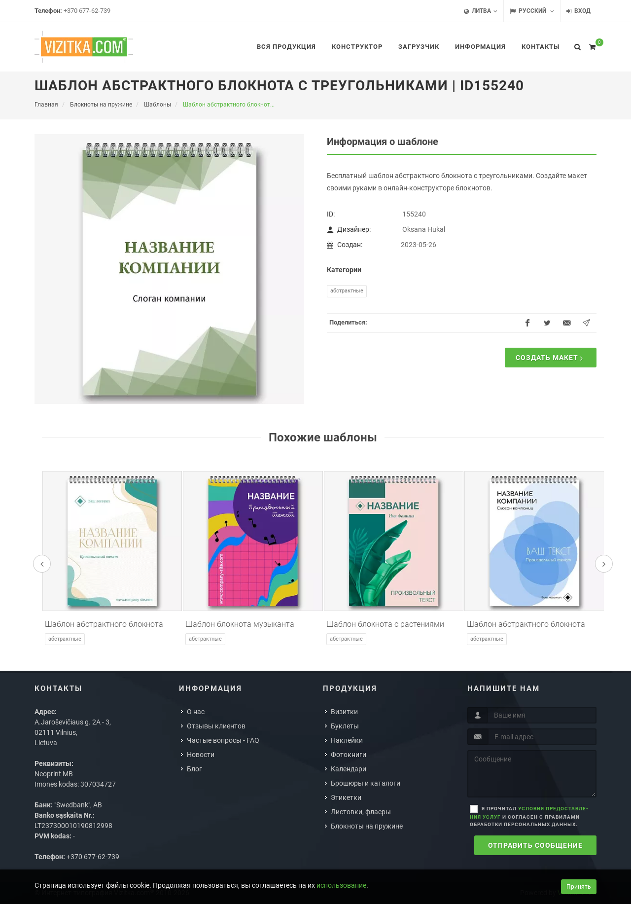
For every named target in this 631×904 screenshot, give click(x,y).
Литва (480, 11)
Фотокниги (348, 755)
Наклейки (347, 740)
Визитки (344, 712)
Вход (578, 11)
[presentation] (42, 564)
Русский (532, 11)
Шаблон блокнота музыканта (239, 624)
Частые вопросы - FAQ (223, 740)
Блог (194, 769)
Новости (200, 755)
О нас (196, 712)
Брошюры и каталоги (365, 783)
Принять (578, 886)
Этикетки (346, 797)
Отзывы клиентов (216, 726)
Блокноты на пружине (367, 826)
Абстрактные (346, 291)
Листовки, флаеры (361, 812)
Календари (348, 769)
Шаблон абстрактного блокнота (104, 624)
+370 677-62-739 (87, 10)
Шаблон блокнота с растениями (385, 624)
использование (341, 885)
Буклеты (345, 726)
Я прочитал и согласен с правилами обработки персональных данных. (529, 816)
